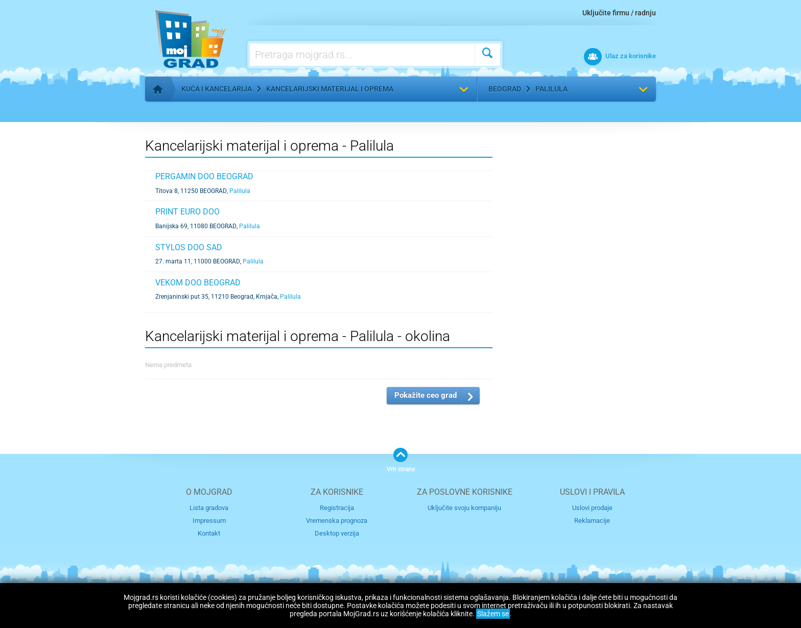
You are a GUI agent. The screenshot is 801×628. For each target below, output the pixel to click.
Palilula (551, 89)
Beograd (504, 89)
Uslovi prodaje (592, 508)
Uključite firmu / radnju (619, 13)
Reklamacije (592, 520)
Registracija (337, 508)
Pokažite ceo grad (425, 395)
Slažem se (493, 614)
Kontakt (209, 533)
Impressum (209, 520)
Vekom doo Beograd (198, 282)
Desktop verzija (337, 533)
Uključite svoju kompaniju (464, 508)
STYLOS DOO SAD (188, 247)
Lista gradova (209, 508)
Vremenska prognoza (336, 520)
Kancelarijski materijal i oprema (329, 89)
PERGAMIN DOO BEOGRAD (204, 176)
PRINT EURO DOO (187, 211)
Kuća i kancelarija (216, 89)
